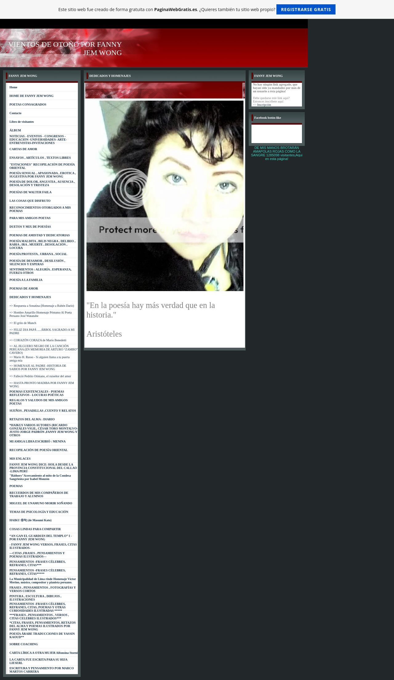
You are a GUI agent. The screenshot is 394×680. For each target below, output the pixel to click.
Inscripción (264, 104)
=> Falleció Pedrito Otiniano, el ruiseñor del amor (40, 376)
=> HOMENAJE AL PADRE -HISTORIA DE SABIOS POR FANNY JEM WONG (38, 367)
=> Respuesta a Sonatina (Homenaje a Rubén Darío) (42, 305)
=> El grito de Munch (23, 323)
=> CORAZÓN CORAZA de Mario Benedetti (38, 340)
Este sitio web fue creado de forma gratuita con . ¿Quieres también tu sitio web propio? (197, 9)
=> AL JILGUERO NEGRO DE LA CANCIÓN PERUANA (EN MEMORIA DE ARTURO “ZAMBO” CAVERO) (44, 349)
